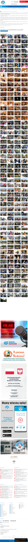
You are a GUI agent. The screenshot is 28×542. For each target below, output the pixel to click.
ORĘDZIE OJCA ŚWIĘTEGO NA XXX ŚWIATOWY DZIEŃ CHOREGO (21, 486)
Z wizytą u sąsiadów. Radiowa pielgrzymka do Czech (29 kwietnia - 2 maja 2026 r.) (21, 474)
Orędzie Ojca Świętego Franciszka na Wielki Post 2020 (21, 491)
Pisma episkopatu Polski (4, 514)
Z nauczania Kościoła (3, 515)
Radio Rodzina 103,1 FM (24, 1)
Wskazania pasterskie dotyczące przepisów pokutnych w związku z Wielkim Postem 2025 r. (7, 488)
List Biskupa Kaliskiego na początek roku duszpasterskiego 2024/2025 (5, 489)
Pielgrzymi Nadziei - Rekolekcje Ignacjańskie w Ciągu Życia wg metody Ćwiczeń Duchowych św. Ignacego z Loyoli (21, 476)
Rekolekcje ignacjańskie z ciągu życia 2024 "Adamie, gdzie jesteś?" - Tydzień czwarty (6, 492)
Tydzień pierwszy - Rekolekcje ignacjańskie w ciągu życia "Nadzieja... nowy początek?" (7, 486)
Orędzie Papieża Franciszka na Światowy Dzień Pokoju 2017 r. (21, 493)
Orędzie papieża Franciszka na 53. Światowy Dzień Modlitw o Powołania (20, 497)
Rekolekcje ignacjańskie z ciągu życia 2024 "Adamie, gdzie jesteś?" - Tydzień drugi (6, 496)
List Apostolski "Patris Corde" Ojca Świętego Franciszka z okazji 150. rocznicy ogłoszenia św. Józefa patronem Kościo (21, 490)
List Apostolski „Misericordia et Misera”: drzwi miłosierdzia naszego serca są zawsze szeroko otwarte (21, 495)
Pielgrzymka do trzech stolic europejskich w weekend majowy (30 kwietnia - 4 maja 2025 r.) (21, 479)
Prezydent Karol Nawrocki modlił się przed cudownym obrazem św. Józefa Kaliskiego (7, 470)
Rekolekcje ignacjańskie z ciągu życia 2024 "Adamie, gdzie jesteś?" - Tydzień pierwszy (6, 497)
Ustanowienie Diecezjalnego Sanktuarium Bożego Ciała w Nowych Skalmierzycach (7, 473)
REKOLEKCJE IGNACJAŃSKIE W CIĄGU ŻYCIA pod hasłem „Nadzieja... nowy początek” (21, 469)
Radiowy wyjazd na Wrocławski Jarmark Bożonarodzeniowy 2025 (19, 471)
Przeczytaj (2, 516)
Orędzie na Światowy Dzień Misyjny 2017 (19, 492)
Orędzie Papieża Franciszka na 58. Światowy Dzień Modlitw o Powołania (20, 488)
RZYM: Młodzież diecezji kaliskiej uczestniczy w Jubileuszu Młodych (7, 472)
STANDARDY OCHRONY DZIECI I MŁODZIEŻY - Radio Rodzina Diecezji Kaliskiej (6, 491)
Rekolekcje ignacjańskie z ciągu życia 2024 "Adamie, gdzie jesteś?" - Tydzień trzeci (6, 494)
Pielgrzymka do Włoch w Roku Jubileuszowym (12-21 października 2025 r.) (21, 480)
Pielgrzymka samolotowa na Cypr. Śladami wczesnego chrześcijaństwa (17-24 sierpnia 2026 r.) (21, 472)
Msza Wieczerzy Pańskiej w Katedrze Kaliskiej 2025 (6, 478)
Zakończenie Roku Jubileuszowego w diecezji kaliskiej (7, 469)
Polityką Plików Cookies (19, 539)
